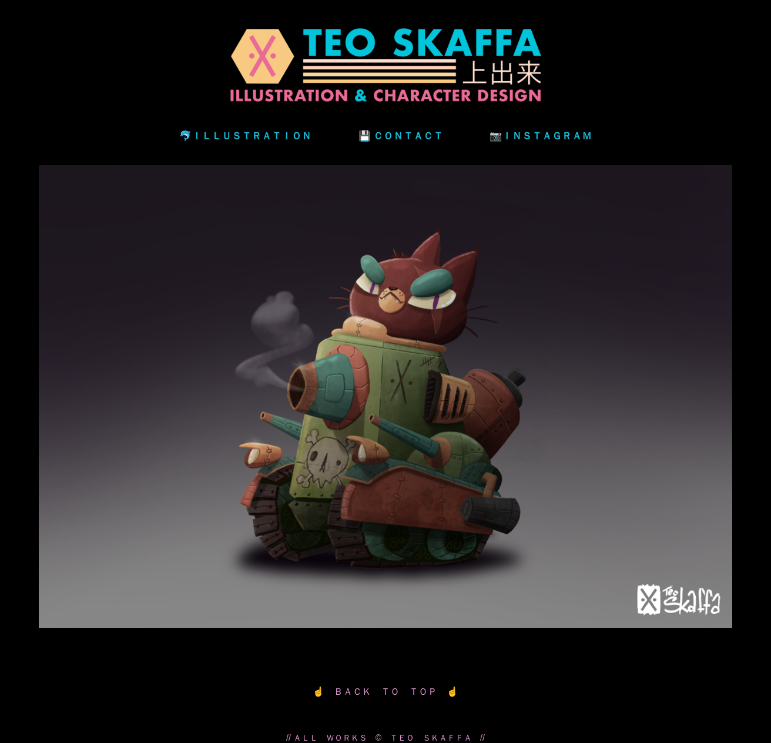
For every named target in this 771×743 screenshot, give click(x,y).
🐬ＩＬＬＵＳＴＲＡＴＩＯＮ (245, 135)
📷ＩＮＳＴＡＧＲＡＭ (541, 135)
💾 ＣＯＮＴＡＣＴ (400, 135)
